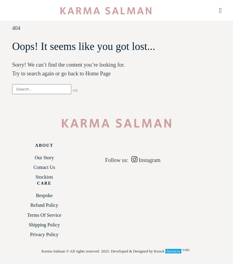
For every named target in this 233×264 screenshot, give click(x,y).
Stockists (44, 177)
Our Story (44, 157)
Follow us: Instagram (132, 160)
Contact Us (44, 167)
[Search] (75, 90)
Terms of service (44, 215)
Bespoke (44, 195)
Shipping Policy (44, 224)
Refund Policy (44, 205)
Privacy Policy (44, 234)
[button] (220, 10)
